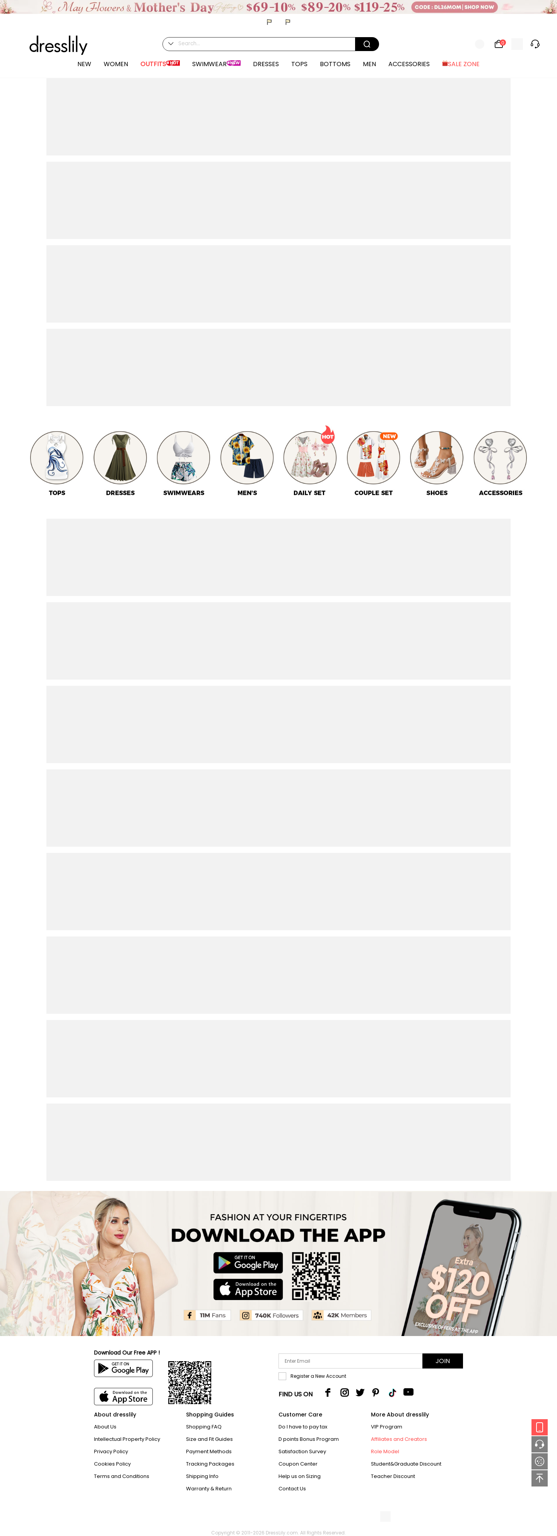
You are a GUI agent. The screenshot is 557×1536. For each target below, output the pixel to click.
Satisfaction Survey (302, 1451)
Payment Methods (209, 1451)
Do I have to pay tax (302, 1426)
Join (443, 1361)
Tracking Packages (210, 1464)
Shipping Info (202, 1476)
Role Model (385, 1451)
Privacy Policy (111, 1451)
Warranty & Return (209, 1488)
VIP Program (386, 1426)
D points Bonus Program (308, 1439)
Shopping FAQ (204, 1426)
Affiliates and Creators (399, 1439)
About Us (105, 1426)
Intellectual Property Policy (127, 1439)
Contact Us (292, 1488)
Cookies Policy (112, 1464)
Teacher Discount (393, 1476)
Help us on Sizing (299, 1476)
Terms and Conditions (121, 1476)
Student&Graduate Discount (406, 1464)
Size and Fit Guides (209, 1439)
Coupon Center (298, 1464)
